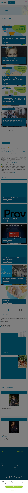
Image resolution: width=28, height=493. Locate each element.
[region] (14, 486)
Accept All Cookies (14, 486)
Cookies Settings (14, 490)
